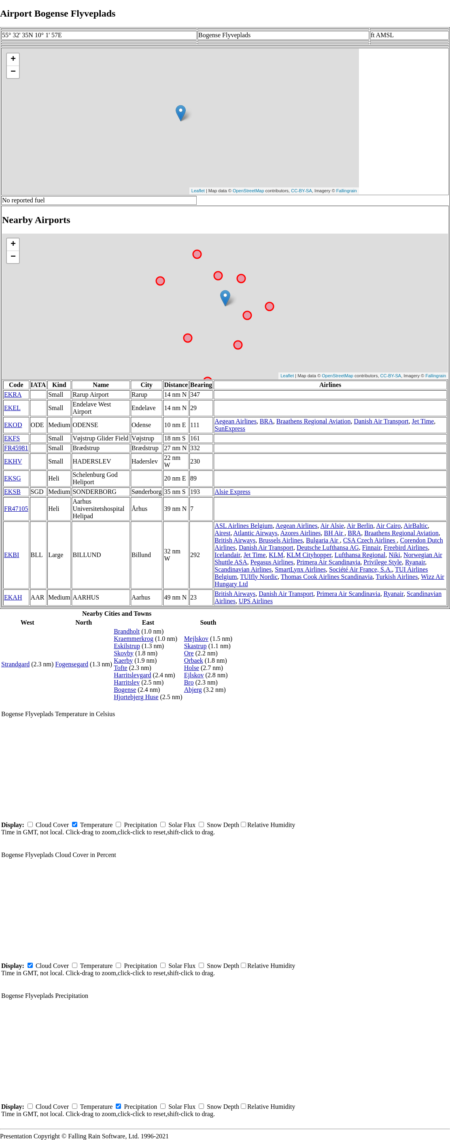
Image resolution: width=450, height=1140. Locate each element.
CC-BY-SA (301, 190)
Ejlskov (194, 675)
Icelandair (227, 554)
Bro (189, 682)
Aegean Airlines (235, 421)
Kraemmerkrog (133, 638)
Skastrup (195, 645)
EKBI (11, 554)
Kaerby (123, 660)
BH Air (334, 533)
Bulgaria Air (323, 540)
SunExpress (229, 428)
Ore (189, 653)
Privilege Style (382, 562)
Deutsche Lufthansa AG (328, 547)
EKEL (12, 407)
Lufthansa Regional (360, 554)
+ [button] (13, 59)
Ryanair (415, 562)
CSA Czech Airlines (370, 540)
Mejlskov (196, 638)
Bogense (125, 689)
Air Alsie (332, 525)
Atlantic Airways (255, 533)
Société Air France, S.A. (360, 569)
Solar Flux (181, 824)
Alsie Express (232, 491)
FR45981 (16, 448)
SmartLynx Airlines (300, 569)
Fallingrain (346, 190)
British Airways (234, 540)
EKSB (12, 491)
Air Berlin (360, 525)
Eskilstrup (127, 645)
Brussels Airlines (281, 540)
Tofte (120, 667)
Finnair (371, 547)
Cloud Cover (52, 824)
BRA (266, 421)
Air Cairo (388, 525)
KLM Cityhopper (309, 554)
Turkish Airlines (397, 576)
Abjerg (193, 689)
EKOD (13, 424)
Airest (222, 533)
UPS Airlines (256, 601)
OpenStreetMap (248, 190)
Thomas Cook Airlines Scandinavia (327, 576)
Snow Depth (223, 824)
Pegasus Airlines (271, 562)
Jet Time (423, 421)
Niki (394, 554)
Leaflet (198, 190)
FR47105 (16, 508)
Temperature (96, 824)
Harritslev (127, 682)
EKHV (13, 461)
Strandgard (15, 664)
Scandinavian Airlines (243, 569)
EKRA (13, 394)
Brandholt (127, 631)
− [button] (13, 72)
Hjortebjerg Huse (136, 696)
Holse (191, 667)
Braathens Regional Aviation (313, 421)
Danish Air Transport (381, 421)
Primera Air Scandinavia (328, 562)
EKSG (12, 478)
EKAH (13, 597)
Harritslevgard (132, 675)
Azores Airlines (300, 533)
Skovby (124, 653)
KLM (276, 554)
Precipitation (140, 824)
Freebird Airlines (406, 547)
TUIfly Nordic (259, 576)
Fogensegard (71, 664)
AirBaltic (415, 525)
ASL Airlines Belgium (243, 525)
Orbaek (193, 660)
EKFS (12, 438)
